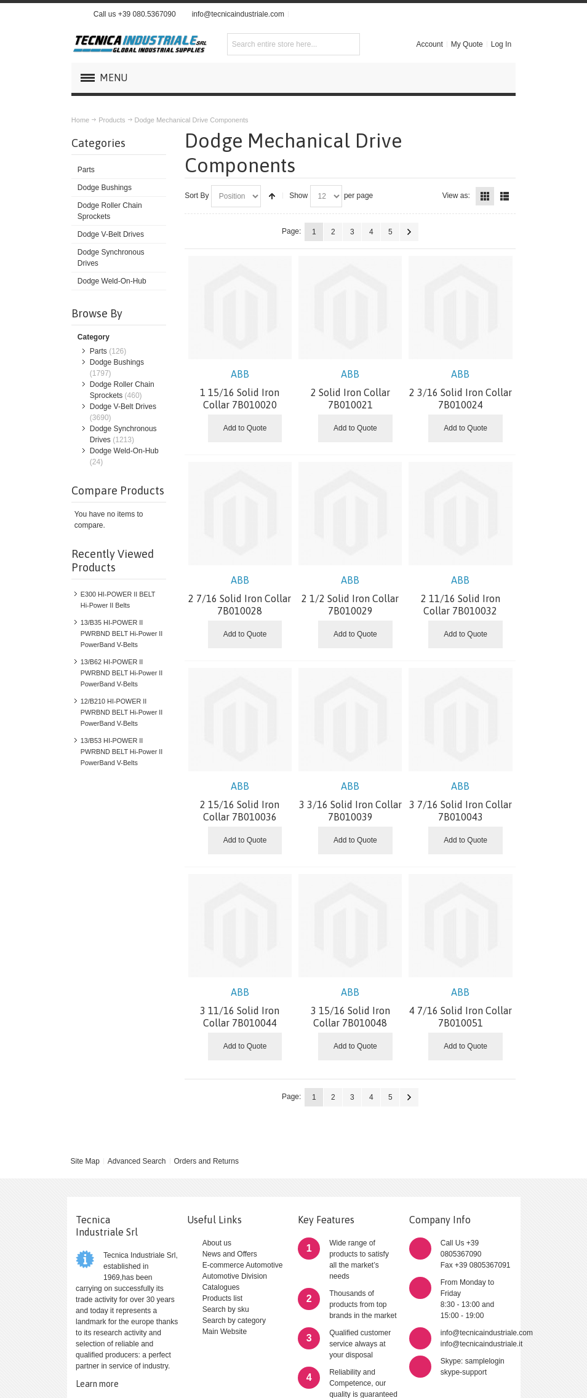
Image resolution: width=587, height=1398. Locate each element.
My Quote (467, 44)
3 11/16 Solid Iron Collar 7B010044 (240, 1007)
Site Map (84, 1161)
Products (111, 120)
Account (429, 44)
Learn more (97, 1384)
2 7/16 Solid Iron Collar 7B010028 (240, 595)
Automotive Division (234, 1276)
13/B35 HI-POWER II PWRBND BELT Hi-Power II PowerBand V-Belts (121, 633)
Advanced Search (137, 1161)
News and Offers (229, 1254)
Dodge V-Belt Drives (123, 406)
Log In (501, 44)
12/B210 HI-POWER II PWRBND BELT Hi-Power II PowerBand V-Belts (121, 712)
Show (298, 195)
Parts (98, 351)
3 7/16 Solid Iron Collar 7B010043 (461, 801)
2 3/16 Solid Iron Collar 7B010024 (461, 389)
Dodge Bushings (117, 362)
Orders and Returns (206, 1161)
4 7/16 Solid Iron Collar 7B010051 (461, 1007)
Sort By (197, 195)
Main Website (224, 1331)
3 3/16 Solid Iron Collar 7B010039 (350, 801)
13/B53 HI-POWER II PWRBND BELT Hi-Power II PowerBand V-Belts (121, 751)
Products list (222, 1298)
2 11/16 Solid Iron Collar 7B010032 (461, 595)
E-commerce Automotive (242, 1265)
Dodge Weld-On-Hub (124, 451)
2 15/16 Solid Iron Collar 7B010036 (240, 801)
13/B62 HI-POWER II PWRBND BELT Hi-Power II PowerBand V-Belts (121, 673)
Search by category (234, 1320)
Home (80, 120)
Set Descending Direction (272, 196)
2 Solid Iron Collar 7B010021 (350, 389)
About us (216, 1243)
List (504, 196)
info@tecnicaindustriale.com (238, 14)
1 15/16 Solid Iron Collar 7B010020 (240, 389)
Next (409, 232)
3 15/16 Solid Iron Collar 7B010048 (350, 1007)
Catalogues (221, 1287)
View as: (456, 195)
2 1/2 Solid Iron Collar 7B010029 (350, 595)
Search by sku (225, 1309)
